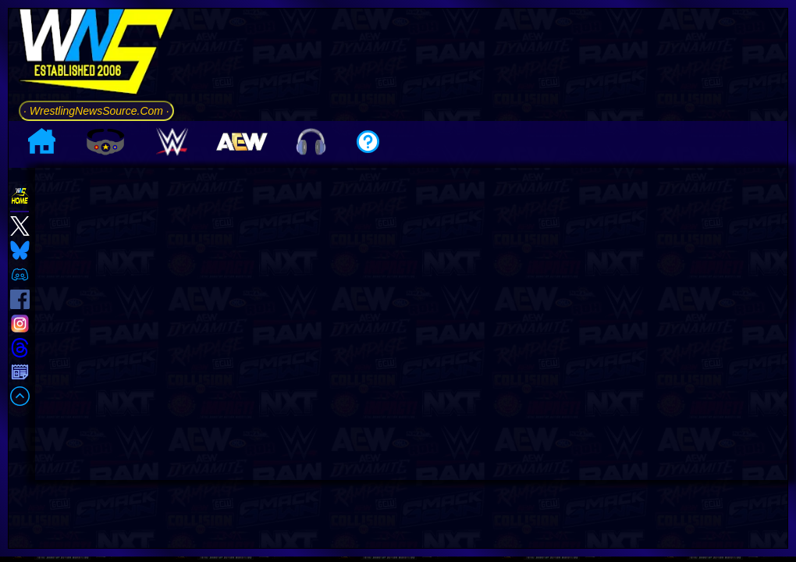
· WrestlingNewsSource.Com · (96, 111)
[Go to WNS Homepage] (96, 54)
